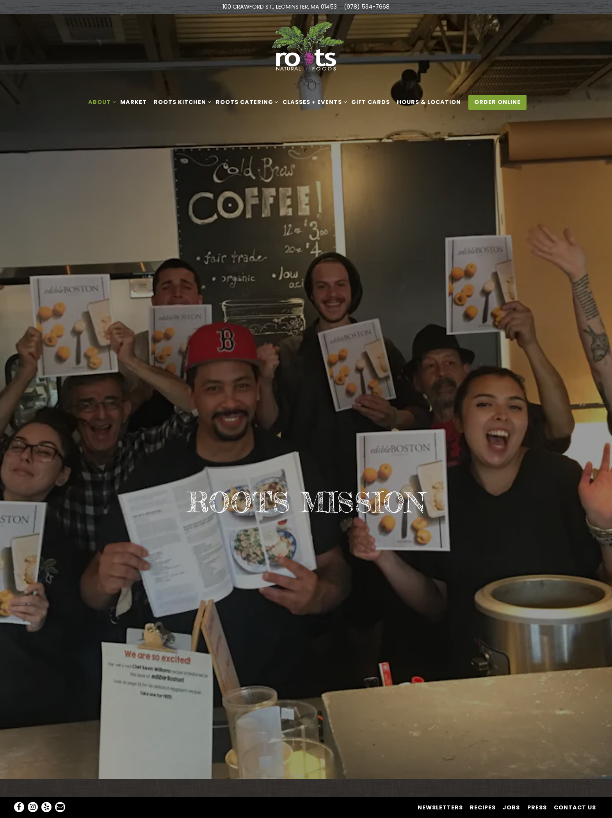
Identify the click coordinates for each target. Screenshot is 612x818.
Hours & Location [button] (429, 102)
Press (537, 788)
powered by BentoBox (306, 808)
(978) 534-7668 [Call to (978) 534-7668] (367, 7)
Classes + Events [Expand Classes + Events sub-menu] (313, 102)
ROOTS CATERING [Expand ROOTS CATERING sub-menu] (245, 102)
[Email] (60, 787)
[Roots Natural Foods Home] (306, 56)
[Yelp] (46, 787)
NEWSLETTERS (440, 788)
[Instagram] (33, 787)
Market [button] (133, 102)
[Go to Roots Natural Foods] (279, 7)
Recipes (483, 788)
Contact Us (575, 788)
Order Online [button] (497, 102)
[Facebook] (19, 787)
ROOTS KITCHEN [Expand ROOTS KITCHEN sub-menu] (181, 102)
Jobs (511, 788)
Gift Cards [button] (370, 102)
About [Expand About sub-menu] (101, 102)
